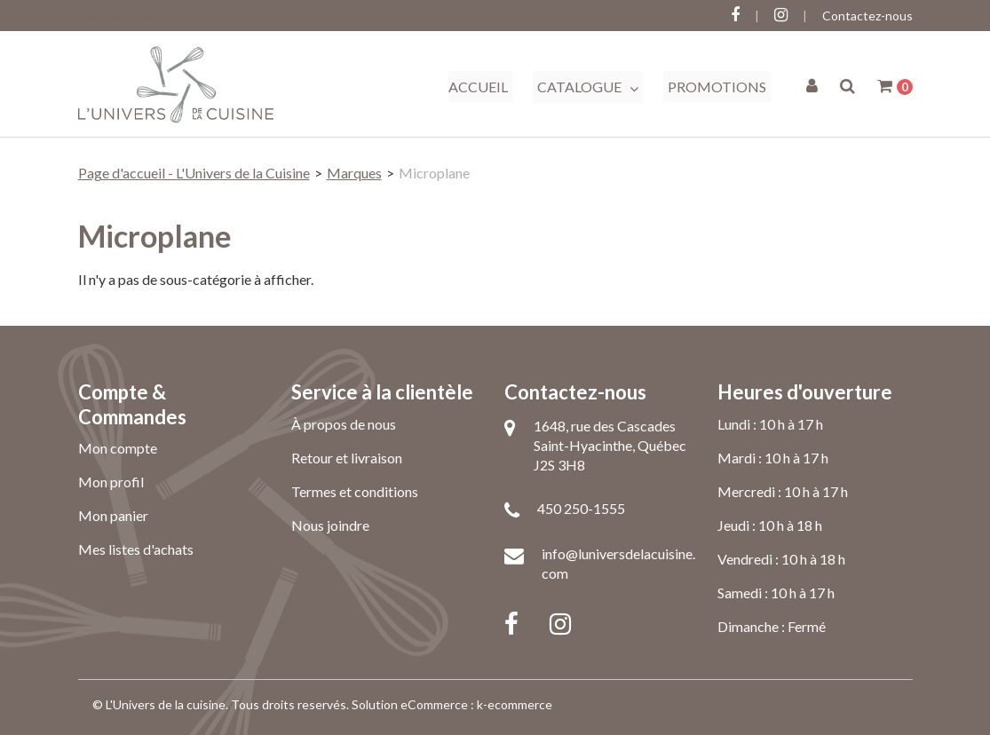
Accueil (478, 86)
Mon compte (117, 447)
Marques (354, 172)
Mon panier (113, 515)
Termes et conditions (354, 491)
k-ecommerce (514, 704)
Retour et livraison (346, 457)
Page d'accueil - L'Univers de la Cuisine (194, 172)
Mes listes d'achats (136, 549)
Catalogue (587, 87)
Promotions (717, 86)
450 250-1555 (581, 508)
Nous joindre (330, 525)
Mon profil (111, 481)
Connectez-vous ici (131, 15)
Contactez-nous (867, 15)
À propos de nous (343, 423)
